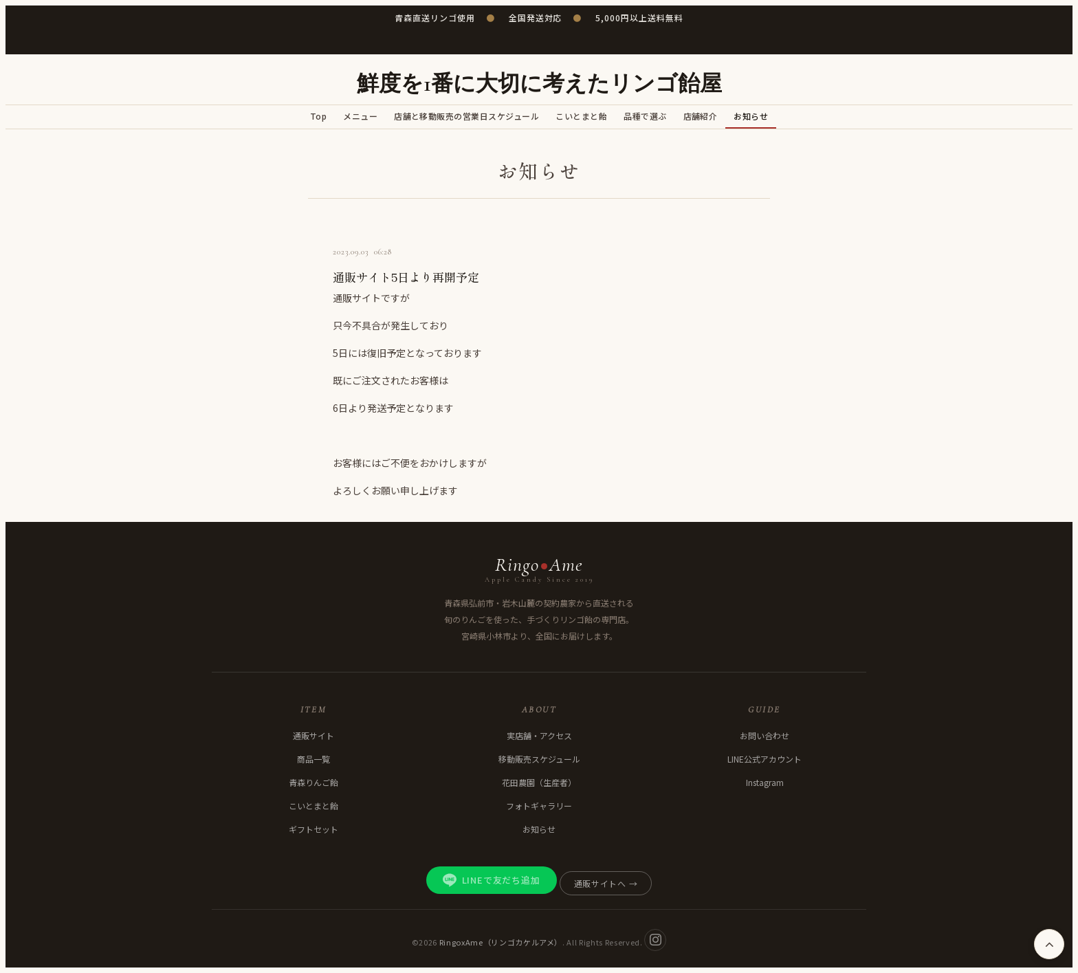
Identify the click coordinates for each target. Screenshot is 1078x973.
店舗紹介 (700, 116)
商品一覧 (313, 759)
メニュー (360, 116)
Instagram (765, 782)
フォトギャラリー (539, 805)
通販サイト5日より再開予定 (406, 276)
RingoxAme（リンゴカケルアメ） (501, 941)
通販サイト (313, 735)
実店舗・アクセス (539, 735)
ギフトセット (313, 829)
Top (318, 116)
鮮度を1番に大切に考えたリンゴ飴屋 (539, 83)
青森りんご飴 (313, 782)
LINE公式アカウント (764, 759)
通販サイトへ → (606, 883)
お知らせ (751, 116)
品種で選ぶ (645, 116)
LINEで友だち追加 (491, 880)
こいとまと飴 (581, 116)
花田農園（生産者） (539, 782)
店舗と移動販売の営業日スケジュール (466, 116)
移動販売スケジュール (539, 759)
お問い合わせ (764, 735)
